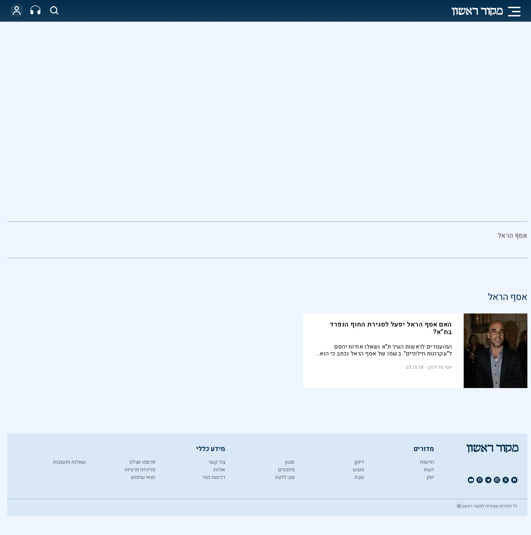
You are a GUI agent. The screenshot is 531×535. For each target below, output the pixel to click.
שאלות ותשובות (69, 462)
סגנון (290, 462)
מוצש (358, 469)
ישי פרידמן (440, 367)
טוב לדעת (285, 477)
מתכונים (286, 469)
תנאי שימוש (143, 477)
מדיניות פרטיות (140, 469)
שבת (359, 477)
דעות (429, 469)
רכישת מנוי (213, 477)
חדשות (427, 462)
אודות (219, 469)
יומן (430, 477)
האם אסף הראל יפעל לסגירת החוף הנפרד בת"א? (391, 328)
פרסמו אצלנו (142, 462)
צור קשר (216, 462)
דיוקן (359, 462)
